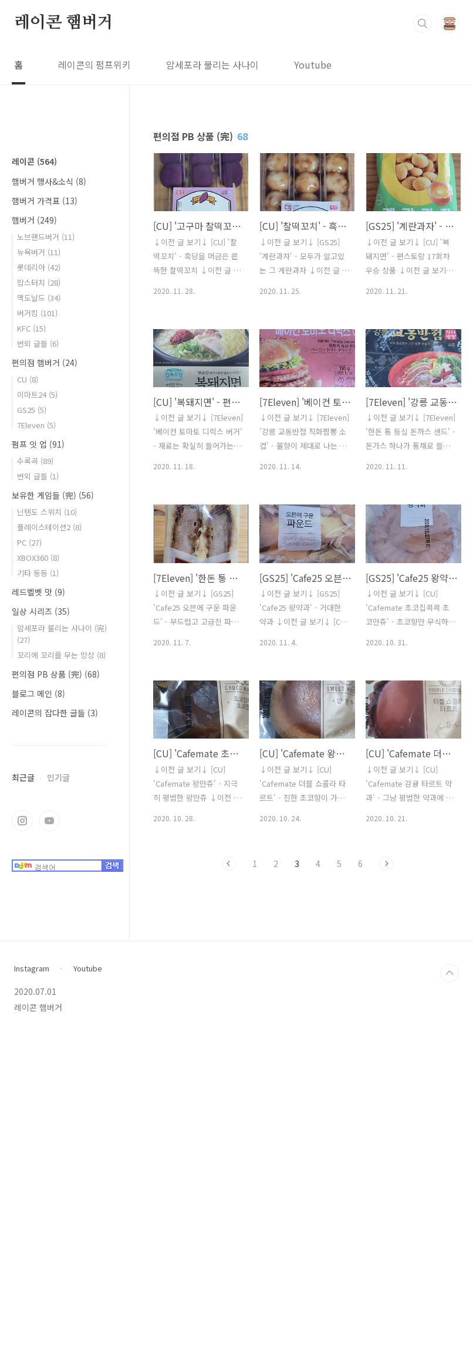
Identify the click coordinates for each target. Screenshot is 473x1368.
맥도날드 (38, 649)
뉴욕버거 (38, 603)
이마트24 (37, 746)
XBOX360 (38, 909)
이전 (229, 863)
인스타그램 (22, 1172)
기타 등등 (38, 924)
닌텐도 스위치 (47, 863)
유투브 (49, 1172)
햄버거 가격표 (44, 552)
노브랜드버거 (46, 588)
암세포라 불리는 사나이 (212, 64)
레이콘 (34, 513)
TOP (449, 1305)
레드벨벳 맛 (38, 944)
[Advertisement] (59, 320)
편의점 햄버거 (44, 714)
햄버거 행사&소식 (49, 533)
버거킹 (37, 665)
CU (27, 731)
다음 (386, 863)
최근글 (23, 1129)
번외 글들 (38, 695)
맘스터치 (38, 634)
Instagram (31, 1301)
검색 (422, 23)
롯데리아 (38, 619)
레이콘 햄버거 (63, 23)
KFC (31, 680)
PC (29, 894)
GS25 (31, 761)
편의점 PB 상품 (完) (56, 1026)
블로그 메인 (38, 1045)
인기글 (58, 1129)
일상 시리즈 (41, 963)
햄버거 (34, 572)
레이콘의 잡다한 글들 (55, 1065)
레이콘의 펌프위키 (94, 64)
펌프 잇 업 (38, 796)
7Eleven (36, 777)
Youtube (313, 64)
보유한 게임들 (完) (53, 847)
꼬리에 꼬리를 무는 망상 (61, 1007)
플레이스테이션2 (49, 879)
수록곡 (35, 812)
